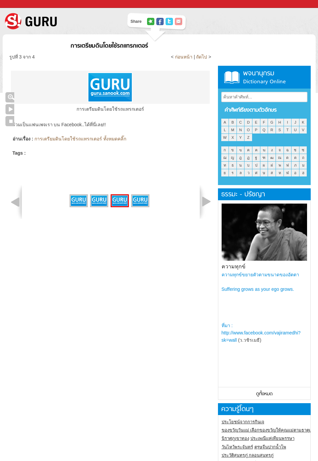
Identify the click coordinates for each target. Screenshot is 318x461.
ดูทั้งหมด (264, 394)
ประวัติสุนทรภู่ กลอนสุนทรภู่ (248, 455)
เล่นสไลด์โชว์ (9, 109)
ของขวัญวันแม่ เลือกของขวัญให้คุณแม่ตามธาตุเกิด (269, 430)
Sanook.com (19, 4)
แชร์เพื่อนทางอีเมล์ (178, 21)
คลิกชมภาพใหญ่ (9, 97)
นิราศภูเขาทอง (235, 438)
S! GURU (58, 21)
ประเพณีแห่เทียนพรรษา (272, 438)
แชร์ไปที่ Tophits (150, 21)
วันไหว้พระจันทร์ (237, 446)
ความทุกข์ (233, 266)
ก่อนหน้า (184, 56)
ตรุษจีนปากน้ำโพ (270, 446)
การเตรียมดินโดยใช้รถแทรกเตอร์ (109, 46)
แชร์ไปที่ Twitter (169, 21)
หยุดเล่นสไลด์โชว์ (9, 121)
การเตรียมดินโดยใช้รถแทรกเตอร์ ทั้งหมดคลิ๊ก (80, 138)
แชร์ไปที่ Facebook (160, 21)
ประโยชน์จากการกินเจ (243, 421)
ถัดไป (201, 56)
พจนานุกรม (264, 77)
